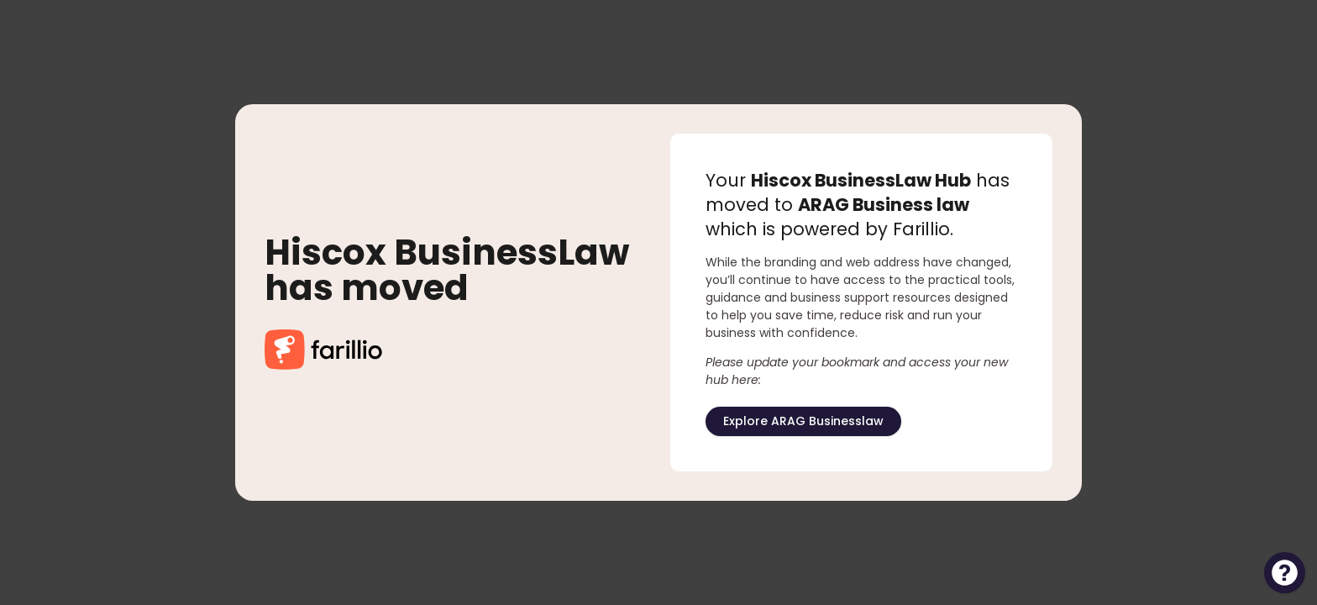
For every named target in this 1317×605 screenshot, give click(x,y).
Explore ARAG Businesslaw (803, 421)
